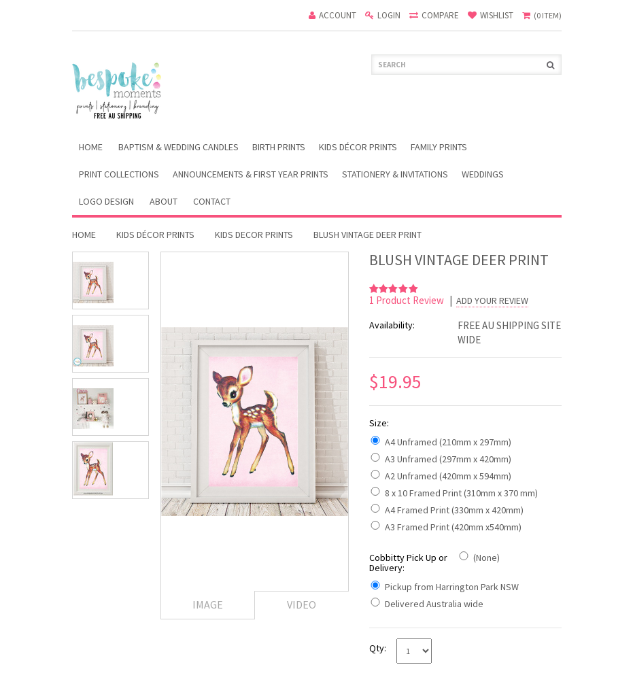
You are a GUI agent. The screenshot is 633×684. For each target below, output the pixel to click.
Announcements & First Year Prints (250, 174)
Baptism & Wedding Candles (178, 147)
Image (207, 604)
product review (407, 300)
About (163, 201)
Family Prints (439, 147)
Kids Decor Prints (254, 234)
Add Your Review (492, 301)
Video (301, 604)
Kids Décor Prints (358, 147)
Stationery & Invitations (395, 174)
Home (84, 234)
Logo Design (106, 201)
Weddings (483, 174)
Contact (211, 201)
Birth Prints (278, 147)
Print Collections (119, 174)
